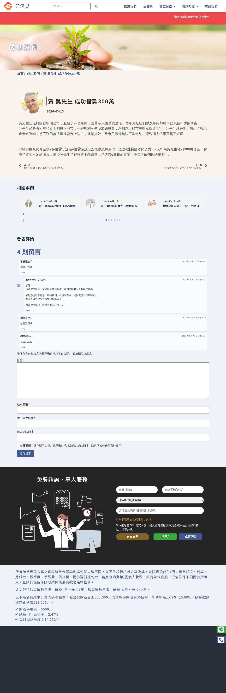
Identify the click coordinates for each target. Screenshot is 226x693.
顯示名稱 (23, 404)
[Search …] (70, 6)
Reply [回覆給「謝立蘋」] (22, 347)
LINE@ (165, 536)
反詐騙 (148, 6)
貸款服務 (167, 6)
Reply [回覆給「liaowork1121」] (28, 310)
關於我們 (130, 6)
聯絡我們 (211, 6)
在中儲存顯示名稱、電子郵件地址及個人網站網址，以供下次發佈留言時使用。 (72, 445)
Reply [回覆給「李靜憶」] (22, 272)
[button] (106, 220)
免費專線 (190, 536)
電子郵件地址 (26, 418)
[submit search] (96, 6)
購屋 (22, 317)
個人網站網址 (25, 431)
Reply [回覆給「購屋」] (22, 329)
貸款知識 (190, 6)
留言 (20, 360)
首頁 (20, 74)
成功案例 (33, 74)
